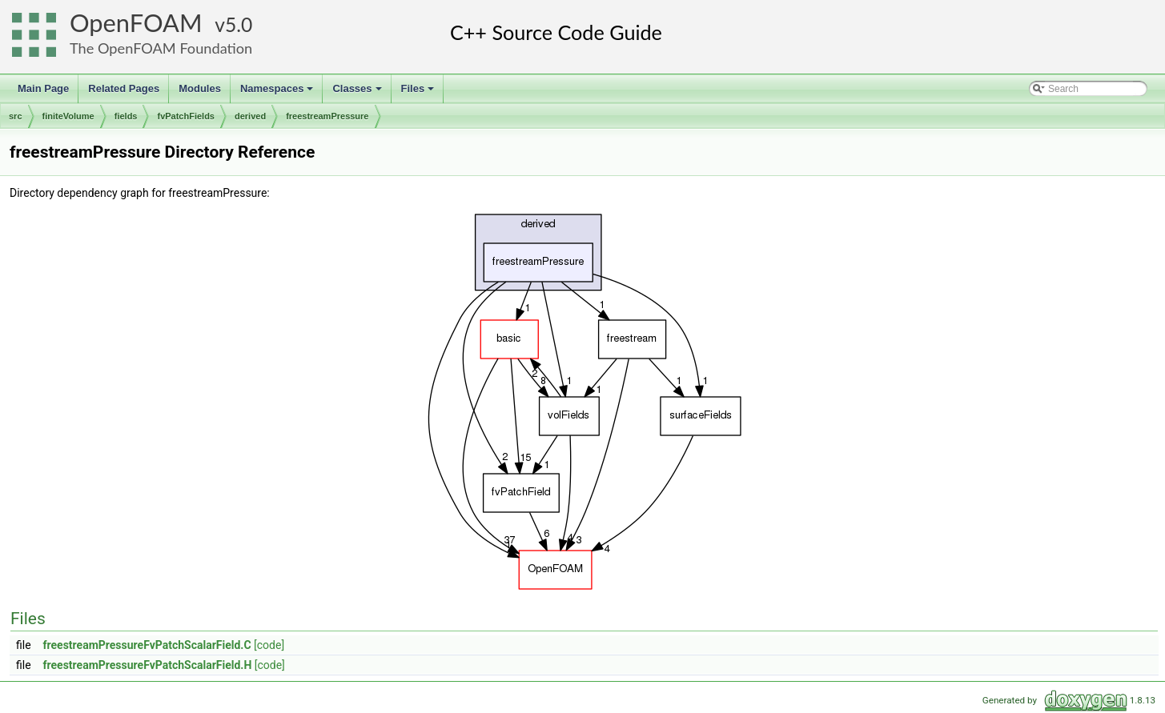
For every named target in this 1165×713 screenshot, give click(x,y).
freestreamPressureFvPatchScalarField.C (147, 645)
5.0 (238, 24)
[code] (269, 645)
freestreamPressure (327, 116)
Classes (358, 92)
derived (250, 116)
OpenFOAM (136, 23)
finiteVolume (68, 116)
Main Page (43, 88)
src (15, 116)
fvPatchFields (186, 116)
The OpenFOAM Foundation (161, 48)
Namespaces (278, 92)
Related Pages (123, 88)
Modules (200, 88)
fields (126, 116)
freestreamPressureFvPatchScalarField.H (147, 665)
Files (419, 92)
